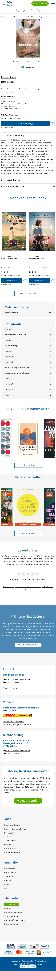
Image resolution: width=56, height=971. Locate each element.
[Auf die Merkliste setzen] (52, 123)
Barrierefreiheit (21, 964)
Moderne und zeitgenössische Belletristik (18, 368)
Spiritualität (9, 876)
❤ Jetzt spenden (40, 3)
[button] (13, 61)
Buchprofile (9, 848)
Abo (6, 888)
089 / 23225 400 (12, 682)
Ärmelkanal (8, 329)
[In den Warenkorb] (25, 123)
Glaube (7, 845)
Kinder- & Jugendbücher (15, 829)
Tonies (7, 837)
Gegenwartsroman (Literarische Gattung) (18, 373)
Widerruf (32, 964)
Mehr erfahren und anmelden (28, 645)
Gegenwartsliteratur (11, 312)
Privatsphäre (40, 961)
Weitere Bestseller (28, 533)
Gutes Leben (10, 873)
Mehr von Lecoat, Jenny (28, 294)
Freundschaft (9, 384)
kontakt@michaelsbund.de (17, 679)
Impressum (15, 961)
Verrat (7, 395)
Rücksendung (24, 724)
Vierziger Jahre (9, 357)
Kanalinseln (8, 340)
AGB (40, 964)
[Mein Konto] (24, 10)
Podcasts (8, 880)
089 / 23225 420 (12, 753)
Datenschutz (27, 961)
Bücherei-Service (12, 852)
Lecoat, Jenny (8, 77)
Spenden (11, 904)
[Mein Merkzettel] (31, 11)
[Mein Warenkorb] (38, 10)
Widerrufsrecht (10, 724)
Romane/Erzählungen (12, 346)
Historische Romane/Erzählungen (15, 335)
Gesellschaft (10, 869)
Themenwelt (10, 841)
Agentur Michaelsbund (14, 920)
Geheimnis (8, 379)
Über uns (8, 908)
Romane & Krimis (12, 825)
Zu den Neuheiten (28, 465)
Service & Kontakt (11, 688)
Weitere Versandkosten (13, 722)
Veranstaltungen (12, 916)
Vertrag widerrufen (28, 967)
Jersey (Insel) (9, 362)
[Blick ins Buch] (28, 67)
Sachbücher (9, 833)
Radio (7, 884)
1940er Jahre (9, 351)
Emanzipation (9, 390)
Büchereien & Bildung (14, 912)
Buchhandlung (11, 924)
